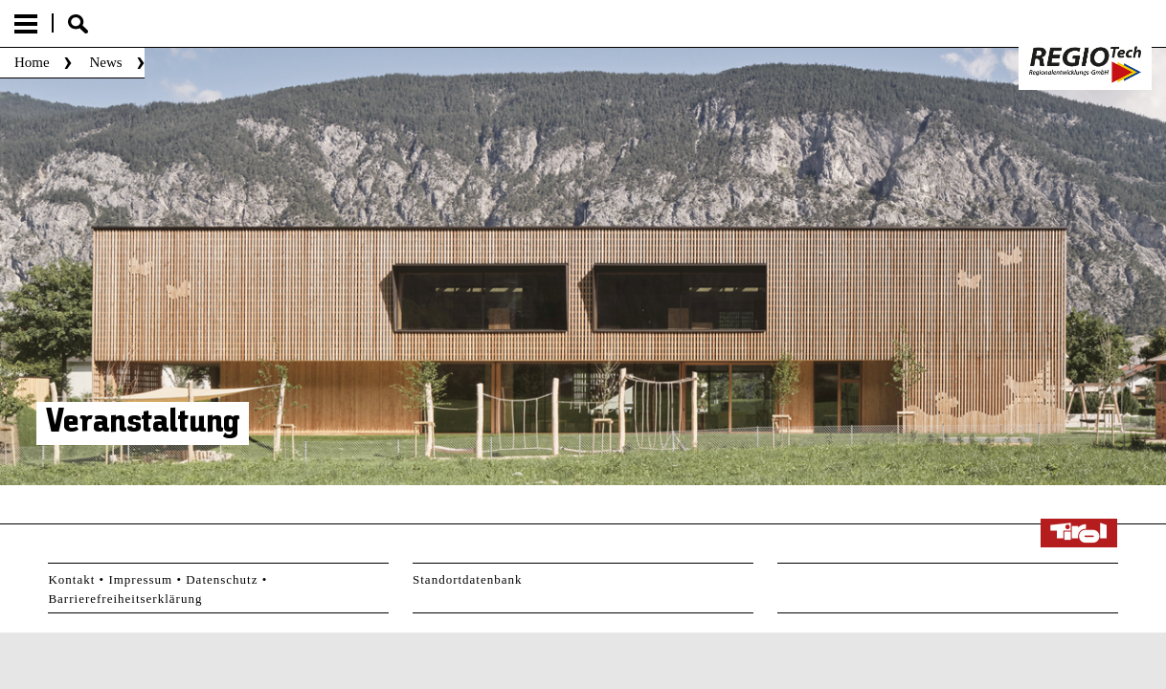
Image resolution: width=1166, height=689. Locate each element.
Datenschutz (222, 579)
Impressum (140, 579)
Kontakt (71, 579)
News (105, 62)
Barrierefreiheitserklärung (125, 598)
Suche (78, 24)
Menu (26, 24)
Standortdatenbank (467, 579)
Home (32, 62)
